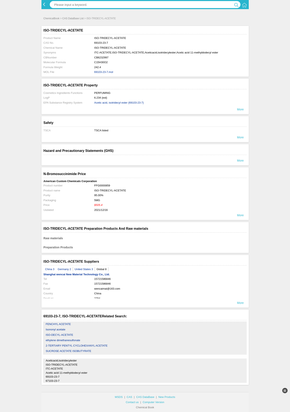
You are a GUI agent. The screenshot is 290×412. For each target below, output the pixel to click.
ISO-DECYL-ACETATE (59, 334)
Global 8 (102, 269)
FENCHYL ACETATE (58, 324)
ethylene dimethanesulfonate (63, 340)
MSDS (119, 397)
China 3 (50, 269)
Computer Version (153, 402)
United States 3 (84, 269)
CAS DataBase (145, 397)
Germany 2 (64, 269)
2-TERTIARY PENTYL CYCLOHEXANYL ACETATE (77, 345)
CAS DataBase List (73, 18)
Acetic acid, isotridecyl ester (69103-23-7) (119, 102)
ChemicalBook (51, 18)
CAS (129, 397)
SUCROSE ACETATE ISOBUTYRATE (68, 351)
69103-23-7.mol (103, 72)
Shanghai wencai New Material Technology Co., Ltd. (77, 274)
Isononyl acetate (56, 329)
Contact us (132, 402)
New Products (166, 397)
